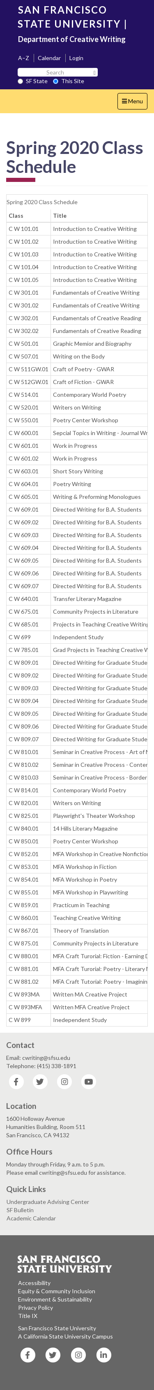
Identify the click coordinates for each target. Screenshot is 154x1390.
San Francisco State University (57, 1328)
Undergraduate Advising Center (48, 1201)
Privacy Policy (35, 1307)
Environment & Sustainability (55, 1299)
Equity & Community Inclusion (56, 1291)
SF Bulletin (20, 1209)
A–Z (23, 57)
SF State (33, 80)
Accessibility (34, 1282)
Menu (134, 103)
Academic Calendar (31, 1218)
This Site (68, 80)
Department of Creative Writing (72, 39)
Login (76, 57)
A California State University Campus (65, 1336)
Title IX (27, 1315)
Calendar (49, 57)
